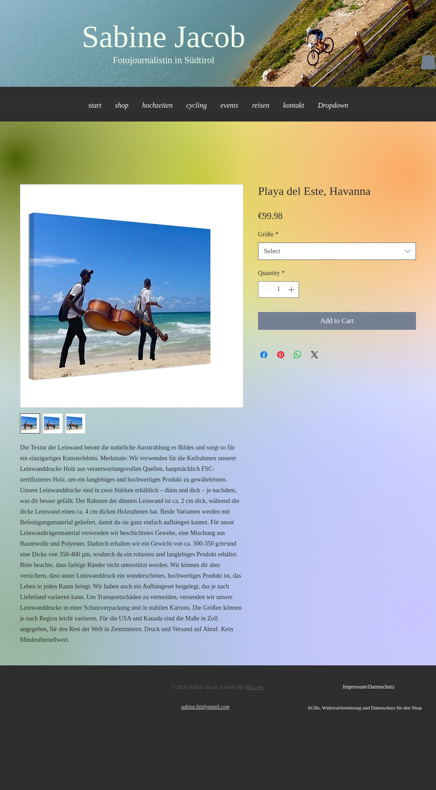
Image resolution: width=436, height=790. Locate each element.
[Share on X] (314, 354)
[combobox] (337, 251)
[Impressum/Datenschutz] (368, 687)
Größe (268, 234)
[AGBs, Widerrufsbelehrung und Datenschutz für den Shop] (371, 708)
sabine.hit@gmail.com (205, 707)
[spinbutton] (278, 289)
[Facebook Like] (37, 685)
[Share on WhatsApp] (297, 354)
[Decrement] (264, 289)
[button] (428, 60)
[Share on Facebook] (263, 354)
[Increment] (292, 289)
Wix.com (254, 687)
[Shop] (344, 14)
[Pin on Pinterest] (280, 354)
